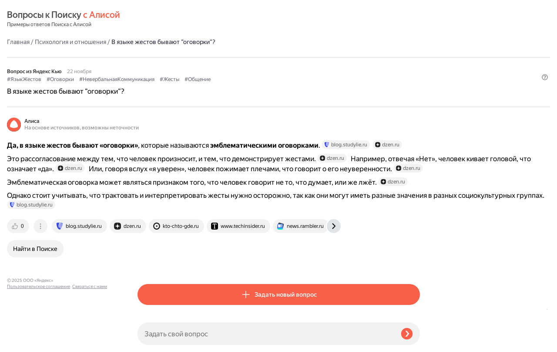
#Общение (328, 57)
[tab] (149, 258)
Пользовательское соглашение (38, 335)
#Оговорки (191, 57)
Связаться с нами (24, 341)
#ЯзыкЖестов (155, 57)
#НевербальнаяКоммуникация (247, 57)
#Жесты (300, 57)
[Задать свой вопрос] (266, 333)
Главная (149, 19)
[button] (414, 71)
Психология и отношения (201, 19)
